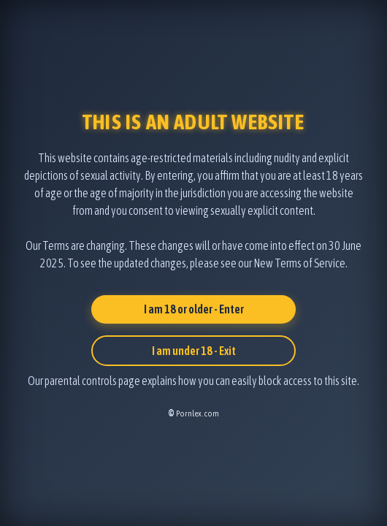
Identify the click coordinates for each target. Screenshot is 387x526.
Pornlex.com (197, 413)
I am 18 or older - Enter (194, 309)
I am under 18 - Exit (194, 350)
